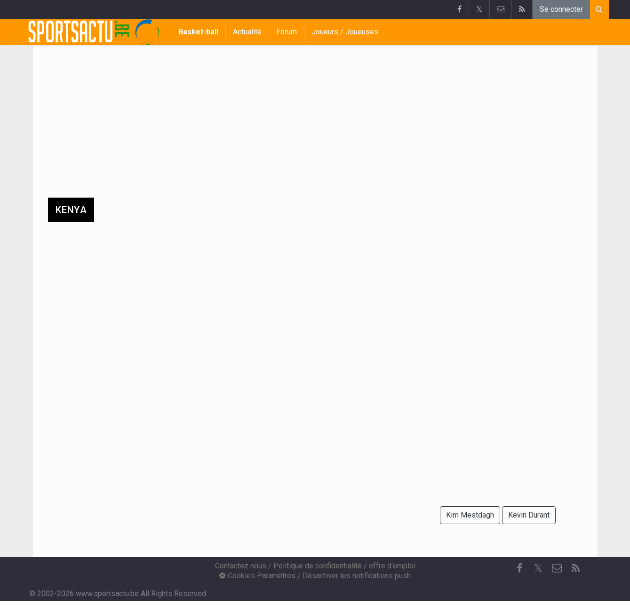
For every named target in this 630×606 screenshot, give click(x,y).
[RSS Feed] (575, 568)
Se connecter (561, 9)
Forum (286, 31)
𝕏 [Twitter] (538, 568)
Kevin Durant (529, 514)
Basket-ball (198, 31)
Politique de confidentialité (317, 565)
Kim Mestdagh (470, 514)
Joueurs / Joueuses (344, 31)
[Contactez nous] (557, 568)
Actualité (247, 31)
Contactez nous (240, 565)
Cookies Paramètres (257, 575)
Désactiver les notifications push (357, 575)
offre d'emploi (392, 565)
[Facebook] (519, 568)
